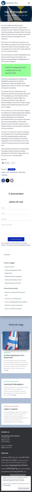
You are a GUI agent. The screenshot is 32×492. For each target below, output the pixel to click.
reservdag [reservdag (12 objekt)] (13, 471)
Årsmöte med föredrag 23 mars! (13, 280)
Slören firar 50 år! (9, 267)
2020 (7, 172)
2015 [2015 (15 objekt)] (9, 457)
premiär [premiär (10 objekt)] (27, 469)
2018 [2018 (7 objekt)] (20, 457)
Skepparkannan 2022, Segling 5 (19, 302)
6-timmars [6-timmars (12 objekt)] (4, 457)
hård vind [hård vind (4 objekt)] (13, 462)
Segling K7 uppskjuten (11, 409)
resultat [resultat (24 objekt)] (20, 471)
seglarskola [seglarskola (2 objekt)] (3, 475)
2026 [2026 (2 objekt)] (18, 460)
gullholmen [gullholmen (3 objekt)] (7, 462)
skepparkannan (14, 172)
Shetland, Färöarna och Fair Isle (13, 283)
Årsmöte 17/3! (17, 298)
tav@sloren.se (23, 59)
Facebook (7, 255)
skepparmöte (21, 172)
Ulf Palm (7, 292)
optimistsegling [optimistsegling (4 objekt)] (21, 468)
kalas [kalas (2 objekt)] (26, 462)
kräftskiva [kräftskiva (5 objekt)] (3, 468)
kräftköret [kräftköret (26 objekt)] (24, 465)
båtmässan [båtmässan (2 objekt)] (26, 460)
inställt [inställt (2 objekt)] (22, 462)
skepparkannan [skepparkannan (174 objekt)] (18, 474)
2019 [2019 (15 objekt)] (23, 457)
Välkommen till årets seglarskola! (13, 276)
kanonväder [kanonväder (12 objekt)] (5, 465)
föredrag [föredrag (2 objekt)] (3, 462)
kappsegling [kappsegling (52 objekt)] (14, 465)
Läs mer (6, 370)
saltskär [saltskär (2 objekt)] (24, 471)
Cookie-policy (7, 485)
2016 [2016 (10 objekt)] (13, 457)
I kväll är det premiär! (17, 305)
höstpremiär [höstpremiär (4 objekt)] (18, 462)
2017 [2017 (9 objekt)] (16, 457)
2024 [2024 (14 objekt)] (11, 460)
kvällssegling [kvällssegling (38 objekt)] (11, 468)
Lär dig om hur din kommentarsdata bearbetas (18, 245)
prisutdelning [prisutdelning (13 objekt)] (5, 471)
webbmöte (4, 175)
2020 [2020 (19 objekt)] (27, 457)
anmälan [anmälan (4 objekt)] (21, 460)
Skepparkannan (14, 381)
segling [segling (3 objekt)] (7, 475)
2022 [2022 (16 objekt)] (7, 460)
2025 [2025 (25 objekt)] (15, 460)
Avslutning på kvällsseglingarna (13, 384)
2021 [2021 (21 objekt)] (3, 460)
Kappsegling (11, 169)
